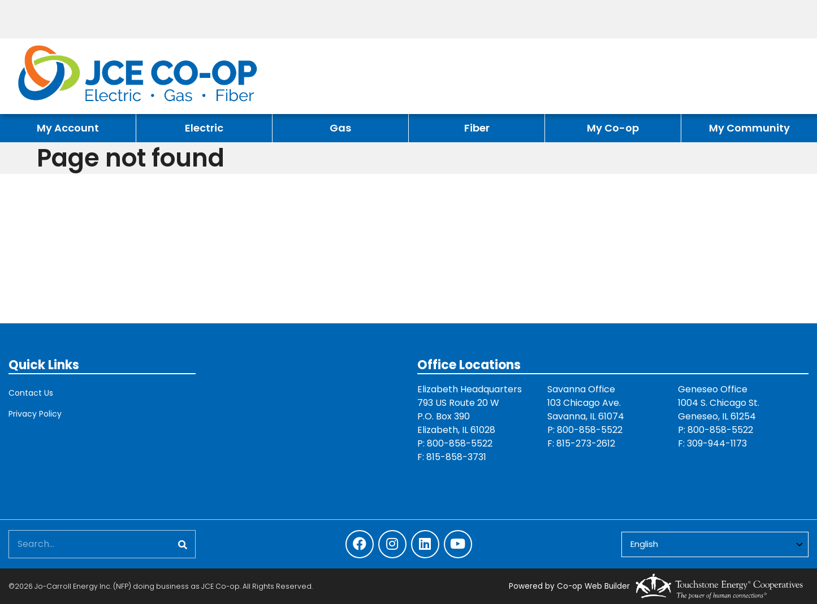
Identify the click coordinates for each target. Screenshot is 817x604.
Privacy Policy (35, 413)
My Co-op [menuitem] (613, 128)
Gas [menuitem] (340, 128)
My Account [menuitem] (68, 128)
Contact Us (30, 393)
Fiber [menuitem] (477, 128)
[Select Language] (715, 544)
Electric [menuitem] (204, 128)
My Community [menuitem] (749, 128)
